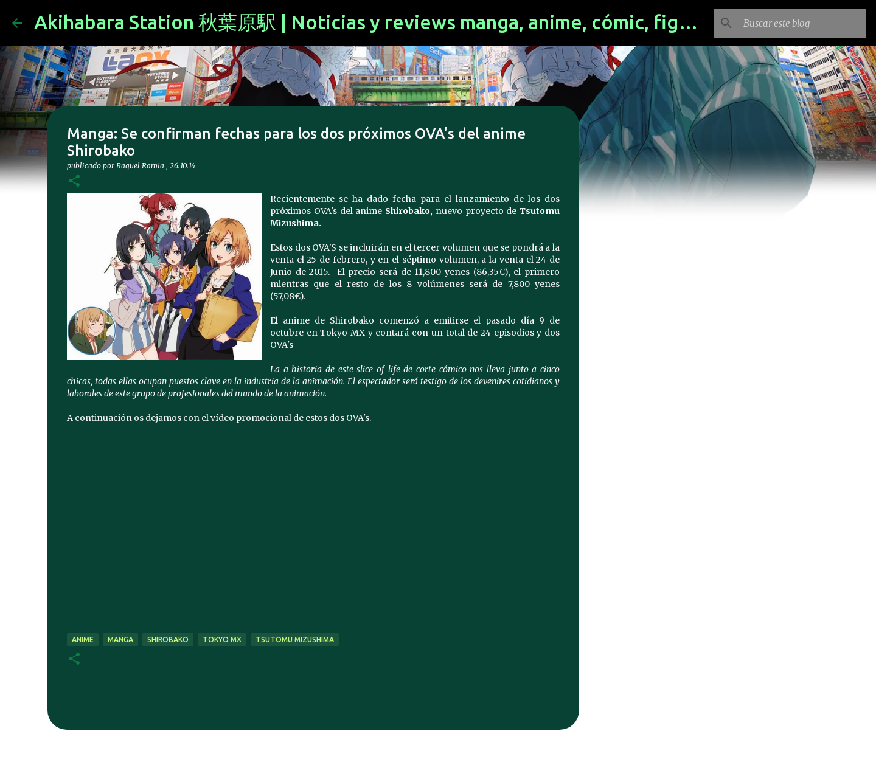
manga (120, 639)
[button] (74, 181)
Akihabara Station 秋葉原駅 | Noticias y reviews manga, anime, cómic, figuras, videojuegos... (444, 22)
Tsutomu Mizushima (294, 639)
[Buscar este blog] (802, 23)
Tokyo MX (222, 639)
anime (83, 639)
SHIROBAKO (168, 639)
